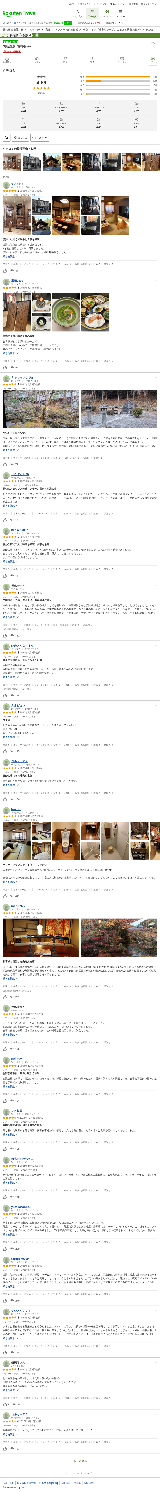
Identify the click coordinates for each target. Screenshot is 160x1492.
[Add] (152, 43)
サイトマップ (100, 4)
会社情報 (9, 1483)
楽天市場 (133, 4)
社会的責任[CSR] (48, 1483)
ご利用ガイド (84, 4)
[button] (12, 162)
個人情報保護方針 (26, 1483)
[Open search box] (6, 138)
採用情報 (65, 1483)
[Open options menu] (39, 138)
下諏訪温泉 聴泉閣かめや (17, 46)
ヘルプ (71, 4)
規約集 (77, 1483)
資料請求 (89, 1483)
